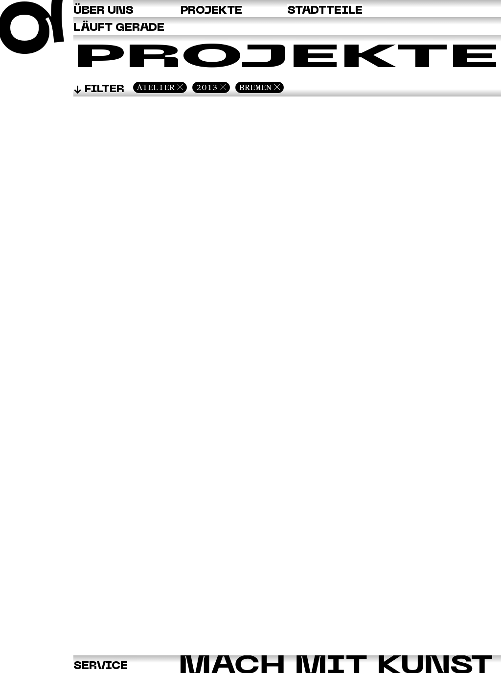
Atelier (156, 87)
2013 (207, 87)
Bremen (255, 87)
